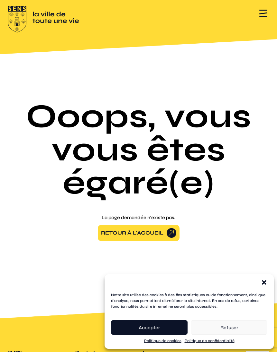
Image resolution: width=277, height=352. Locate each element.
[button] (264, 282)
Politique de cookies (162, 341)
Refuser (229, 328)
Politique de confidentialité (210, 341)
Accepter (149, 328)
